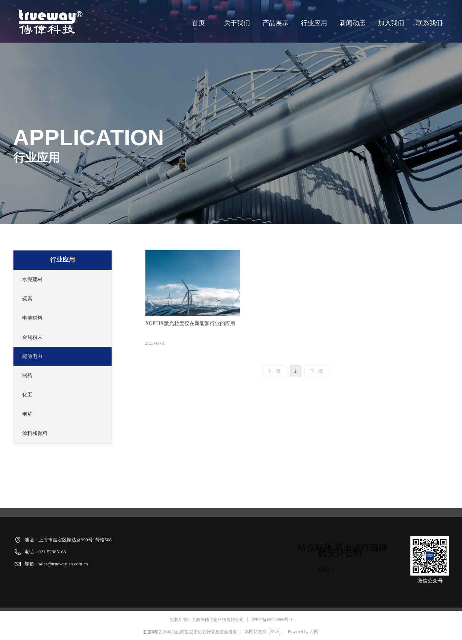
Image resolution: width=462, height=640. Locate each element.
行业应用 (62, 259)
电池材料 (32, 318)
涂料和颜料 (35, 433)
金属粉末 (32, 337)
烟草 (27, 414)
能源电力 (32, 356)
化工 (27, 395)
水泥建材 (32, 279)
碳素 (27, 298)
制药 (27, 375)
